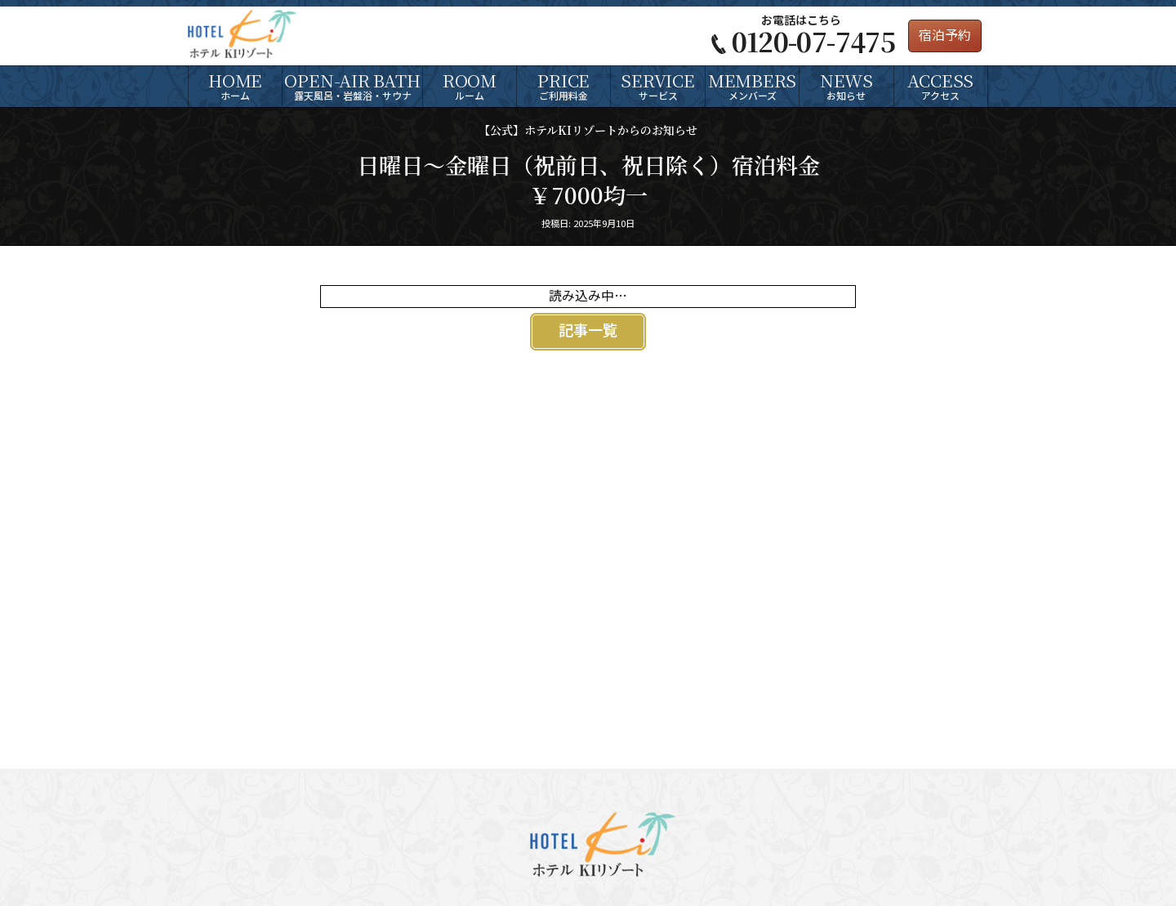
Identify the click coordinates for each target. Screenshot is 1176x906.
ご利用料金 (563, 85)
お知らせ (846, 85)
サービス (657, 85)
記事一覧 (588, 331)
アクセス (941, 85)
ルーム (469, 85)
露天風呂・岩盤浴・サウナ (352, 85)
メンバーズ (752, 85)
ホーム (235, 85)
